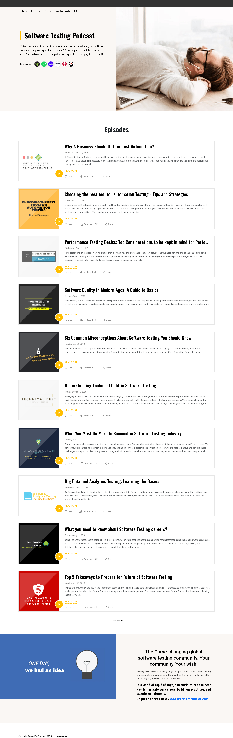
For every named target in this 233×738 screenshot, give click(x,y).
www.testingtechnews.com (189, 698)
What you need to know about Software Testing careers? (117, 529)
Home (24, 11)
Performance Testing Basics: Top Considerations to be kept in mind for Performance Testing (137, 242)
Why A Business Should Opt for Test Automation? (110, 146)
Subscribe (35, 11)
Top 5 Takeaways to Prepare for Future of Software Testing (119, 577)
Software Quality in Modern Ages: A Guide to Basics (113, 290)
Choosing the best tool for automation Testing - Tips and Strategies (128, 194)
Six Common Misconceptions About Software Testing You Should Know (130, 338)
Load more (116, 620)
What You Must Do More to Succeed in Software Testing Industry (124, 433)
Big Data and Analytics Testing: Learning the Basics (113, 481)
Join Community (62, 11)
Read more (71, 170)
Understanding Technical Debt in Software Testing (111, 386)
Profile (48, 11)
